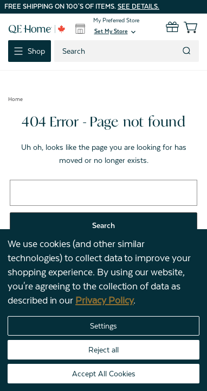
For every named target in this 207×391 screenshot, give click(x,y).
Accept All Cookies (103, 373)
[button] (116, 32)
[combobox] (116, 51)
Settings (103, 325)
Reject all (103, 349)
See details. (138, 6)
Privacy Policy (104, 300)
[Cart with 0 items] (184, 27)
